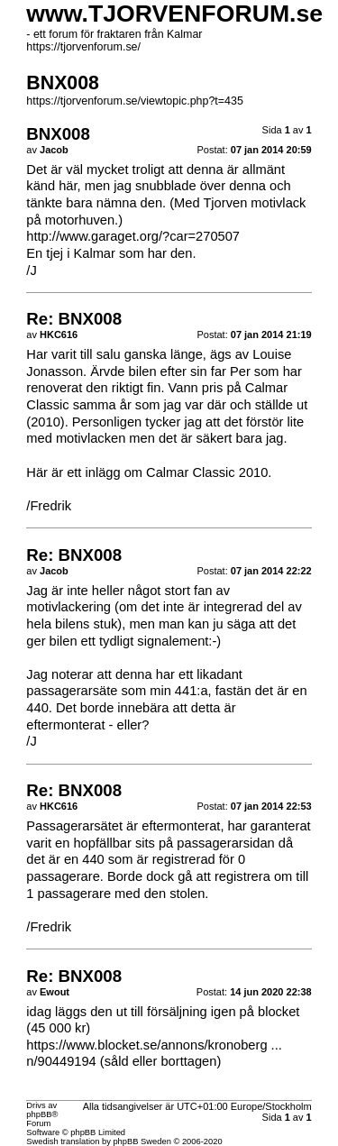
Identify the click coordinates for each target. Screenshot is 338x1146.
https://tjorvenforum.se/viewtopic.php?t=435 (134, 101)
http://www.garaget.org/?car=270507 (133, 236)
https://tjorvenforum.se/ (83, 47)
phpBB (38, 1114)
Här (37, 472)
